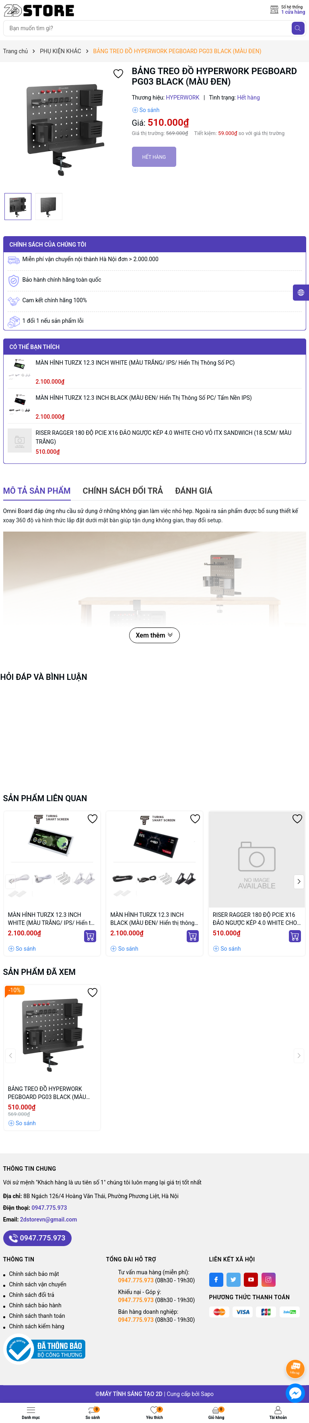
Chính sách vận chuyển (38, 1284)
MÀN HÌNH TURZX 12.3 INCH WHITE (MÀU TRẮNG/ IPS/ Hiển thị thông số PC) (135, 362)
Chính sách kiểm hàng (36, 1326)
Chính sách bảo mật (34, 1274)
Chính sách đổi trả (31, 1295)
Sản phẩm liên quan (45, 798)
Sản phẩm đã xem (39, 972)
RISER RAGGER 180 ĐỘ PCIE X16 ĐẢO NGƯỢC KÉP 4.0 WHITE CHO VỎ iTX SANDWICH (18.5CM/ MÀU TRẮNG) (164, 437)
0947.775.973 (49, 1208)
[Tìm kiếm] (298, 28)
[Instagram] (269, 1280)
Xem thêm (154, 635)
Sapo (207, 1394)
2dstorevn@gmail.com (48, 1219)
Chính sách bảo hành (35, 1305)
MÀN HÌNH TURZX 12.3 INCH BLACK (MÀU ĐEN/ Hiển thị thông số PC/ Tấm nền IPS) (144, 398)
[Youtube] (251, 1280)
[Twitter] (234, 1280)
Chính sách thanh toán (37, 1316)
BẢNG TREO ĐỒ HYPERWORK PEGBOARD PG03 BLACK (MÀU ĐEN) (47, 1093)
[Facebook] (216, 1280)
